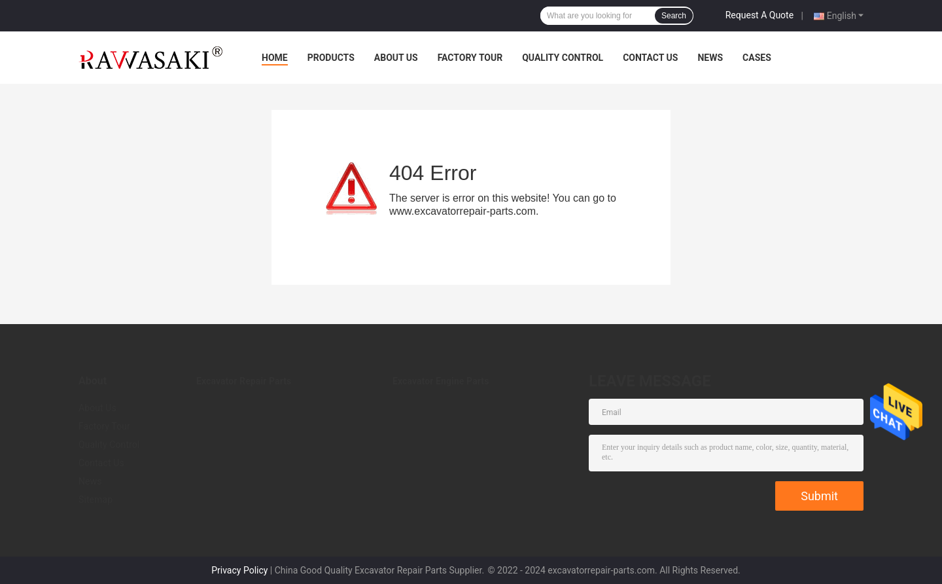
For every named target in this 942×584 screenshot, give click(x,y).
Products (331, 57)
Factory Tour (470, 57)
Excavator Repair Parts (243, 381)
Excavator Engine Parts (440, 381)
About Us (396, 57)
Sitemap (95, 499)
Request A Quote (759, 15)
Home (275, 57)
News (710, 57)
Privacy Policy (239, 570)
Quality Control (562, 57)
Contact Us (650, 57)
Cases (756, 57)
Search (673, 15)
